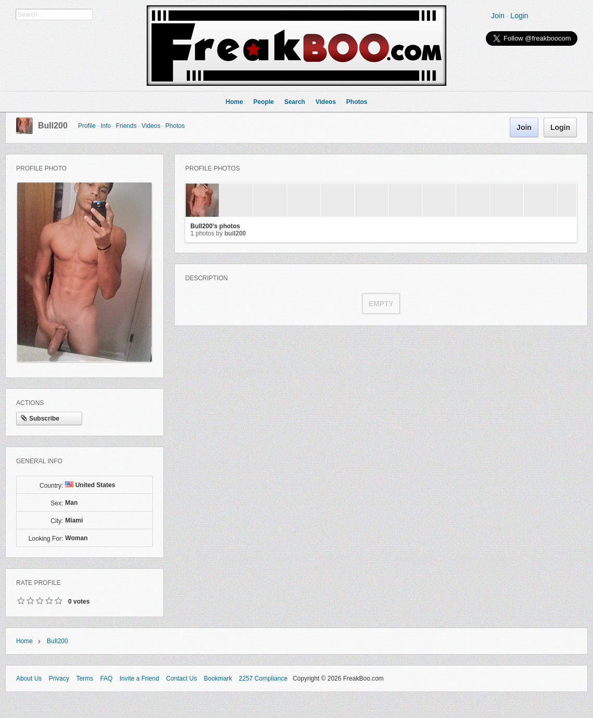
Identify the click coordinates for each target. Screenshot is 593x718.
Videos (150, 125)
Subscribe (40, 419)
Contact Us (181, 678)
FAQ (106, 678)
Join (498, 15)
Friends (126, 125)
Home (24, 641)
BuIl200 (53, 125)
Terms (84, 678)
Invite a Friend (139, 678)
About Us (29, 678)
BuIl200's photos (215, 226)
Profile (87, 125)
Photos (175, 125)
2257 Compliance (263, 678)
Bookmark (218, 678)
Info (105, 125)
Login (519, 15)
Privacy (59, 678)
